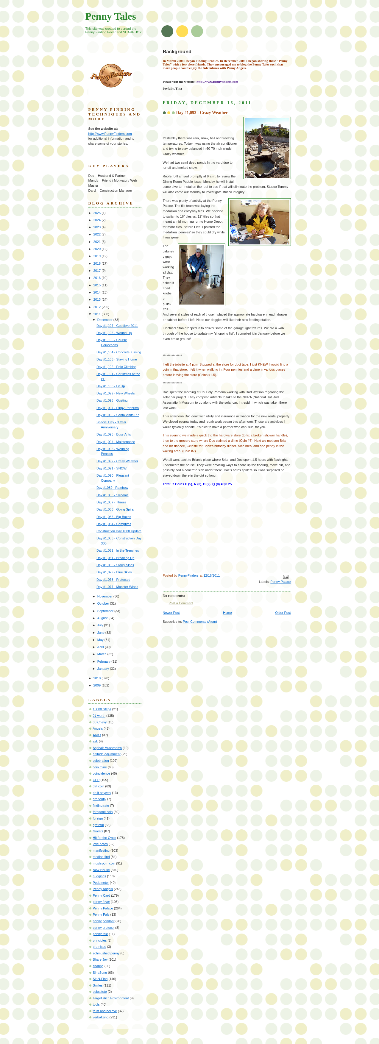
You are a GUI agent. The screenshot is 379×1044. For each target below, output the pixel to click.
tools (96, 1004)
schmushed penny (106, 953)
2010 (97, 678)
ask (95, 741)
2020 (97, 249)
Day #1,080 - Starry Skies (115, 565)
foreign (98, 818)
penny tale (100, 934)
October (103, 603)
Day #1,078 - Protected (113, 579)
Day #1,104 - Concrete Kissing (118, 352)
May (101, 640)
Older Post (283, 612)
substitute (100, 991)
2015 (97, 285)
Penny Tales (110, 16)
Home (227, 612)
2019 (97, 256)
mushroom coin (104, 863)
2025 (97, 213)
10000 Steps (102, 709)
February (104, 661)
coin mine (100, 767)
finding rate (101, 805)
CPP (96, 780)
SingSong (100, 972)
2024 (97, 220)
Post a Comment (181, 603)
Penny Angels (103, 889)
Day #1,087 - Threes (111, 502)
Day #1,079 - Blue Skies (114, 572)
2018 (97, 263)
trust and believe (105, 1011)
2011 (97, 314)
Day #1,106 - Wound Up (114, 333)
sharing (98, 966)
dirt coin (99, 786)
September (105, 611)
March (102, 654)
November (105, 596)
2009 (97, 685)
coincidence (101, 773)
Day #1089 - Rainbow (112, 487)
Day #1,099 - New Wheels (115, 393)
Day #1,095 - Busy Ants (113, 434)
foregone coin (103, 812)
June (101, 632)
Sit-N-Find (100, 979)
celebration (101, 760)
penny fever (101, 901)
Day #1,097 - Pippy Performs (117, 408)
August (102, 618)
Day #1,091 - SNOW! (111, 468)
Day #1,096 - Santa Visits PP (117, 415)
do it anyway (102, 793)
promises (99, 946)
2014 (97, 292)
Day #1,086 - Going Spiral (115, 509)
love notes (100, 844)
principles (100, 940)
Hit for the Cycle (104, 837)
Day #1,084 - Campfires (113, 524)
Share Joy (100, 959)
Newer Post (171, 612)
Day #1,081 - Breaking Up (115, 558)
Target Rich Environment (111, 998)
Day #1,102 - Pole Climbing (116, 367)
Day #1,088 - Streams (112, 495)
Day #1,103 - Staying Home (116, 359)
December (105, 320)
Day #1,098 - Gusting (111, 400)
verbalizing (101, 1017)
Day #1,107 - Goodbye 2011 (117, 325)
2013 (97, 299)
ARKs (97, 735)
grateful (98, 825)
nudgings (99, 876)
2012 (97, 307)
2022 (97, 234)
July (100, 625)
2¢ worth (99, 715)
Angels (98, 728)
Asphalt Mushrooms (107, 748)
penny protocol (103, 927)
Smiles (98, 985)
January (103, 668)
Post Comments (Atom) (200, 621)
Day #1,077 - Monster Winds (117, 587)
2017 (97, 270)
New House (101, 870)
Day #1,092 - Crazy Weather (117, 461)
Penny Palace (280, 581)
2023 (97, 227)
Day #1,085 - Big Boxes (113, 517)
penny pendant (104, 921)
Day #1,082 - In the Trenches (117, 550)
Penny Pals (101, 914)
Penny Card (101, 895)
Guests (98, 831)
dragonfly (99, 799)
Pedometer (101, 882)
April (101, 647)
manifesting (101, 850)
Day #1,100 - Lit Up (110, 386)
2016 (97, 278)
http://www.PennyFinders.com (110, 133)
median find (101, 857)
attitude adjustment (107, 754)
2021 (97, 242)
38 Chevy (100, 722)
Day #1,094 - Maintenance (115, 442)
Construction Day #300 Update (118, 531)
